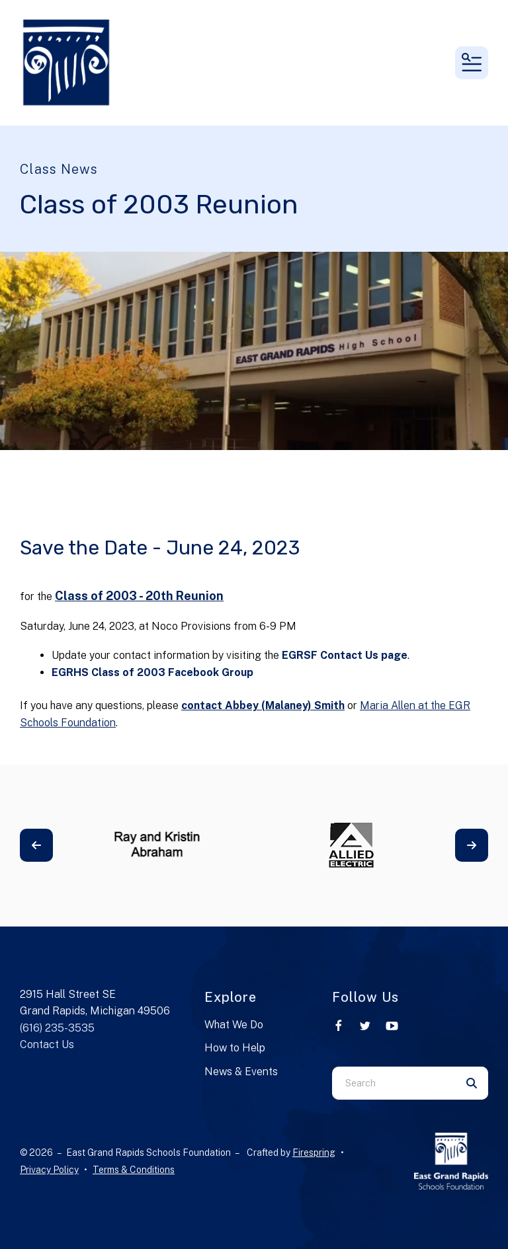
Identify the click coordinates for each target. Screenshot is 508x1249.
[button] (471, 62)
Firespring (313, 1152)
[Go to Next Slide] (471, 845)
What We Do (233, 1024)
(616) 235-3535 (57, 1028)
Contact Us (47, 1044)
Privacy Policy (49, 1169)
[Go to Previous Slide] (36, 845)
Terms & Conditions (134, 1169)
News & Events (241, 1071)
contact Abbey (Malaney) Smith (263, 705)
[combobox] (393, 1083)
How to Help (234, 1047)
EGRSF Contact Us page (344, 655)
